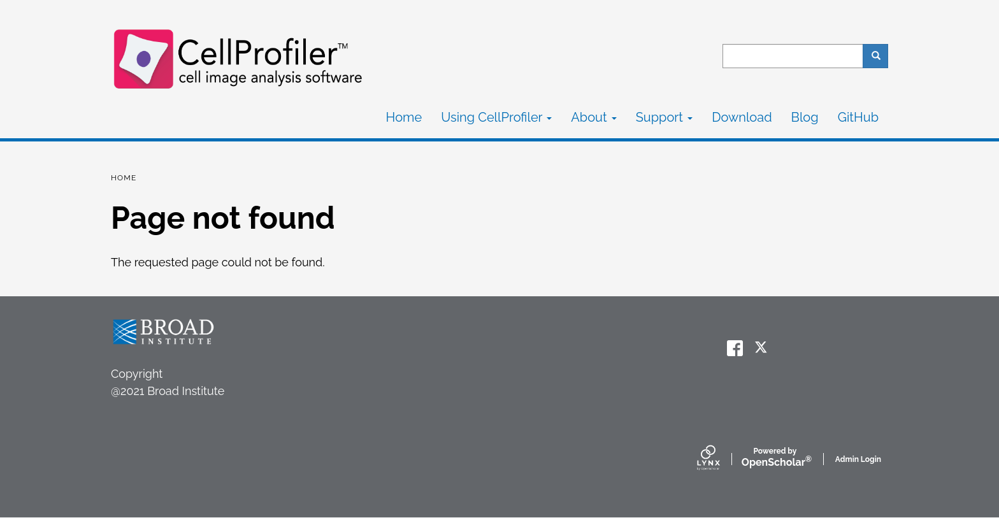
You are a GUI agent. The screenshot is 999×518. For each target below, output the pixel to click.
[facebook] (735, 348)
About (593, 117)
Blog (805, 117)
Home (404, 117)
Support (664, 117)
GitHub (858, 117)
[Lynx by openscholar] (719, 459)
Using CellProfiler (496, 117)
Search (880, 56)
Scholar (775, 457)
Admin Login (858, 459)
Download (742, 117)
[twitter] (762, 348)
